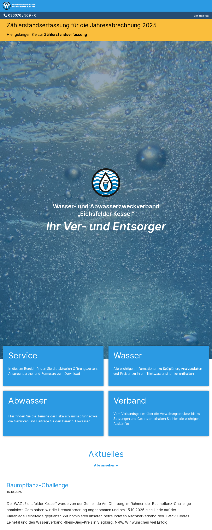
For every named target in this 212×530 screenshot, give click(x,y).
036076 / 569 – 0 (22, 15)
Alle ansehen (105, 465)
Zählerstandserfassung (65, 34)
